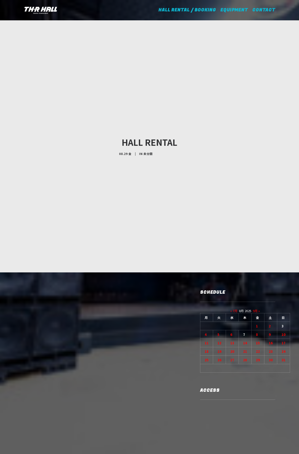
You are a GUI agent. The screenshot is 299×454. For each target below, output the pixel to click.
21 (245, 315)
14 (245, 307)
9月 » (256, 275)
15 (258, 307)
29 (258, 324)
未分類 (148, 136)
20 (232, 315)
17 (283, 307)
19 (219, 315)
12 (219, 307)
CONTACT (263, 10)
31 (283, 324)
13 (232, 307)
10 (283, 298)
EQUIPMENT (234, 10)
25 (207, 324)
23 (271, 315)
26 (219, 324)
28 (245, 324)
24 (283, 315)
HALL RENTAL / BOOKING (189, 10)
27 (232, 324)
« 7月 (234, 275)
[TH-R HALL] (41, 10)
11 (207, 307)
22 (258, 315)
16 (271, 307)
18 (207, 315)
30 (271, 324)
